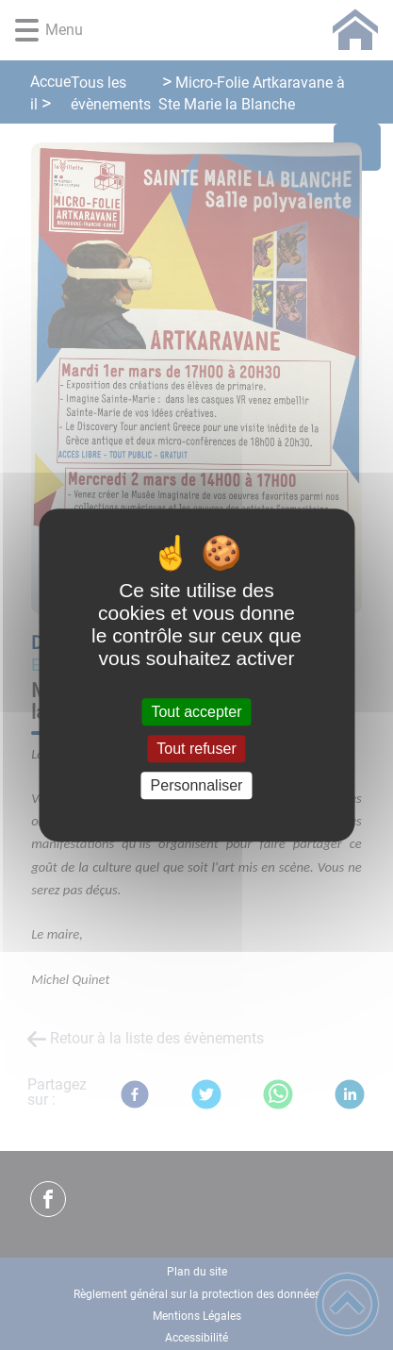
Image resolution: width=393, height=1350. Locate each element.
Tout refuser (196, 749)
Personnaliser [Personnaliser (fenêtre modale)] (197, 785)
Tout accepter (196, 712)
